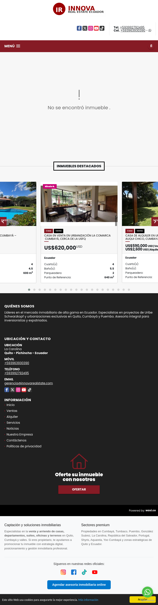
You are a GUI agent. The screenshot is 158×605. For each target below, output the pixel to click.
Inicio (11, 405)
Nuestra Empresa (20, 434)
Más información (90, 600)
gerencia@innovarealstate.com (28, 383)
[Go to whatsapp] (147, 592)
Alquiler (12, 417)
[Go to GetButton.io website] (147, 600)
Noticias (13, 428)
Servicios (13, 422)
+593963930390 (133, 30)
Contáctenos (16, 440)
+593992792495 (132, 27)
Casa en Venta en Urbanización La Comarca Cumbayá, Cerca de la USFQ (77, 237)
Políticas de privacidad (24, 446)
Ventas (12, 411)
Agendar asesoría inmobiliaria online (79, 584)
